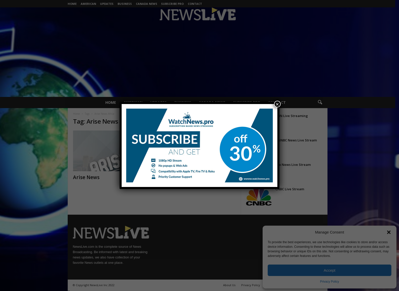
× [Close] (277, 104)
